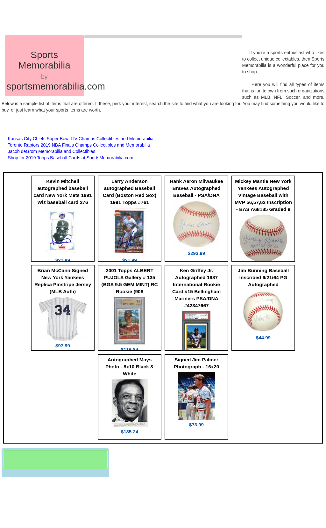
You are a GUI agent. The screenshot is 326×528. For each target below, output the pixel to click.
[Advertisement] (124, 17)
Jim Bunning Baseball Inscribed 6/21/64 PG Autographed (263, 277)
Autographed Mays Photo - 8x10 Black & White (129, 366)
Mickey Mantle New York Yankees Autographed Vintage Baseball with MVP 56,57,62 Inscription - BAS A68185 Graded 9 (263, 195)
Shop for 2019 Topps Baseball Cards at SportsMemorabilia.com (70, 157)
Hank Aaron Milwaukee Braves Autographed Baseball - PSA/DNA (196, 188)
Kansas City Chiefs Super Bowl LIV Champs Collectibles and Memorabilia (80, 138)
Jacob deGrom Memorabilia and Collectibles (51, 151)
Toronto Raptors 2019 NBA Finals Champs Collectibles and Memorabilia (79, 145)
